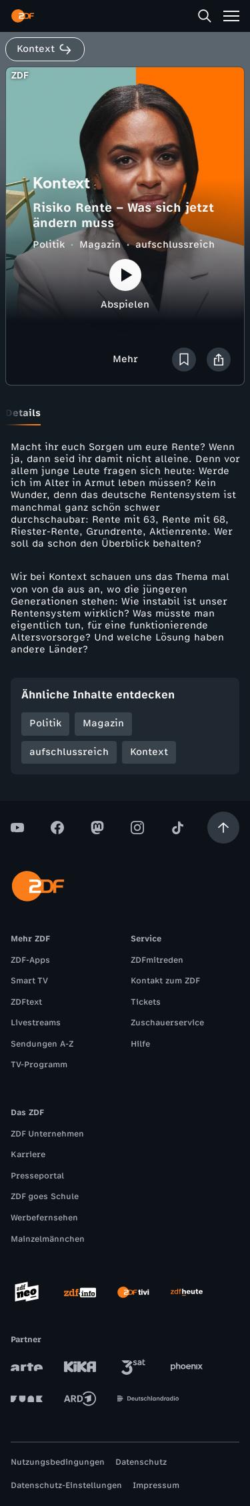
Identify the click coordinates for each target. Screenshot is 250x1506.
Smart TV (29, 980)
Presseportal (37, 1175)
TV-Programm (39, 1064)
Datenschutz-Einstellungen (66, 1485)
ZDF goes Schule (45, 1196)
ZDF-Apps (30, 960)
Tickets (146, 1002)
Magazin (100, 244)
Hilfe (140, 1044)
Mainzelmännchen (48, 1239)
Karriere (28, 1154)
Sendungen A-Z (42, 1044)
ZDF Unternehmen (47, 1133)
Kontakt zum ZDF (165, 980)
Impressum (156, 1485)
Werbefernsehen (44, 1217)
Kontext (149, 752)
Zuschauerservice (167, 1022)
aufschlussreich (175, 244)
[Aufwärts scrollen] (223, 828)
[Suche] (205, 16)
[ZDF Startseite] (23, 16)
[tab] (23, 413)
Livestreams (36, 1022)
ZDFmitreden (157, 960)
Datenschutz (141, 1462)
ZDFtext (26, 1002)
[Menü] (231, 16)
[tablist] (125, 413)
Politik (49, 244)
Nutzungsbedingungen (58, 1462)
